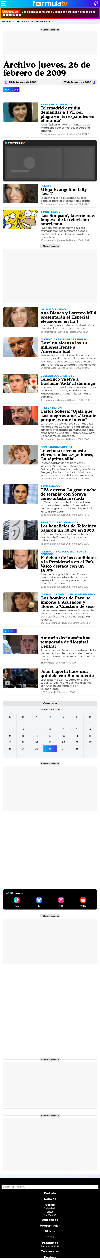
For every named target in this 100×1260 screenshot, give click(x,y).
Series (50, 1205)
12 (50, 736)
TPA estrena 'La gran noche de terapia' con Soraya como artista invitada (68, 494)
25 (36, 748)
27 (63, 748)
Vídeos (50, 1231)
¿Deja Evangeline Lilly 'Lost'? (63, 191)
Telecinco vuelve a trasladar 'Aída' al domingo (67, 381)
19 (50, 742)
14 (76, 736)
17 (23, 742)
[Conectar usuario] (96, 3)
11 (37, 736)
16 (10, 742)
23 (9, 748)
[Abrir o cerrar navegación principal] (3, 3)
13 (63, 736)
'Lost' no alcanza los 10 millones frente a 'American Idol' (63, 347)
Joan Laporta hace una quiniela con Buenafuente (67, 673)
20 (63, 742)
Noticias (22, 21)
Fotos (50, 1237)
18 (36, 742)
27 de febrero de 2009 (77, 82)
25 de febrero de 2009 (22, 82)
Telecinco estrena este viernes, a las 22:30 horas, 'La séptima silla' (66, 454)
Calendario (50, 1208)
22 (90, 742)
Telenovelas (50, 1251)
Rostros (50, 1257)
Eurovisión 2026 (50, 1246)
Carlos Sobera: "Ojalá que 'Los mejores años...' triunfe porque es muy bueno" (68, 415)
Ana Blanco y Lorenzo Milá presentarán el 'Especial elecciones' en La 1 (68, 317)
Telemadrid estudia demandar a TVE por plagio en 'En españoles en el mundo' (67, 114)
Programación (50, 1225)
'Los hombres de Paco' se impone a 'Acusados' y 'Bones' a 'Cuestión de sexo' (67, 602)
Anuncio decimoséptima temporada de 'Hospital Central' (65, 642)
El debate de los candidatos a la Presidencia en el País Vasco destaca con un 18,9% (68, 564)
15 (90, 736)
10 (23, 736)
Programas (50, 1243)
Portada (50, 1193)
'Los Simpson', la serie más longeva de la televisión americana (67, 219)
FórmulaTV (8, 21)
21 (76, 742)
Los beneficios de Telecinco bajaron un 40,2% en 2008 (68, 528)
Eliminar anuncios (51, 29)
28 (76, 748)
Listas (50, 1212)
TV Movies (50, 1215)
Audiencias (50, 1220)
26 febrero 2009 (40, 21)
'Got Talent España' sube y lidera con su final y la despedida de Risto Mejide (49, 13)
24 (23, 748)
